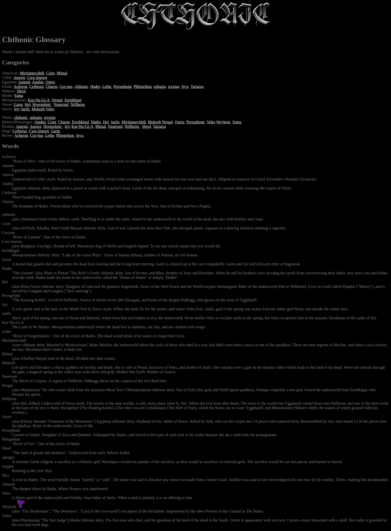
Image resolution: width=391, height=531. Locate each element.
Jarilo (25, 109)
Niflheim (77, 104)
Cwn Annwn (37, 77)
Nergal (57, 100)
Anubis (37, 82)
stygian (173, 86)
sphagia (160, 86)
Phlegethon (143, 86)
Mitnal (62, 73)
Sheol (21, 91)
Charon (52, 86)
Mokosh (38, 109)
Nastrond (61, 104)
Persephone (122, 86)
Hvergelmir (42, 104)
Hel (27, 104)
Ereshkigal (72, 100)
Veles (50, 109)
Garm (18, 104)
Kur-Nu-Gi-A (39, 100)
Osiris (50, 82)
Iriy (17, 109)
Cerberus (36, 86)
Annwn (19, 77)
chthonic (81, 86)
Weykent (223, 122)
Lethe (106, 86)
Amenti (24, 82)
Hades (95, 86)
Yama (18, 95)
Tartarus (197, 86)
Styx (185, 86)
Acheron (20, 86)
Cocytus (66, 86)
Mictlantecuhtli (32, 73)
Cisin (50, 73)
